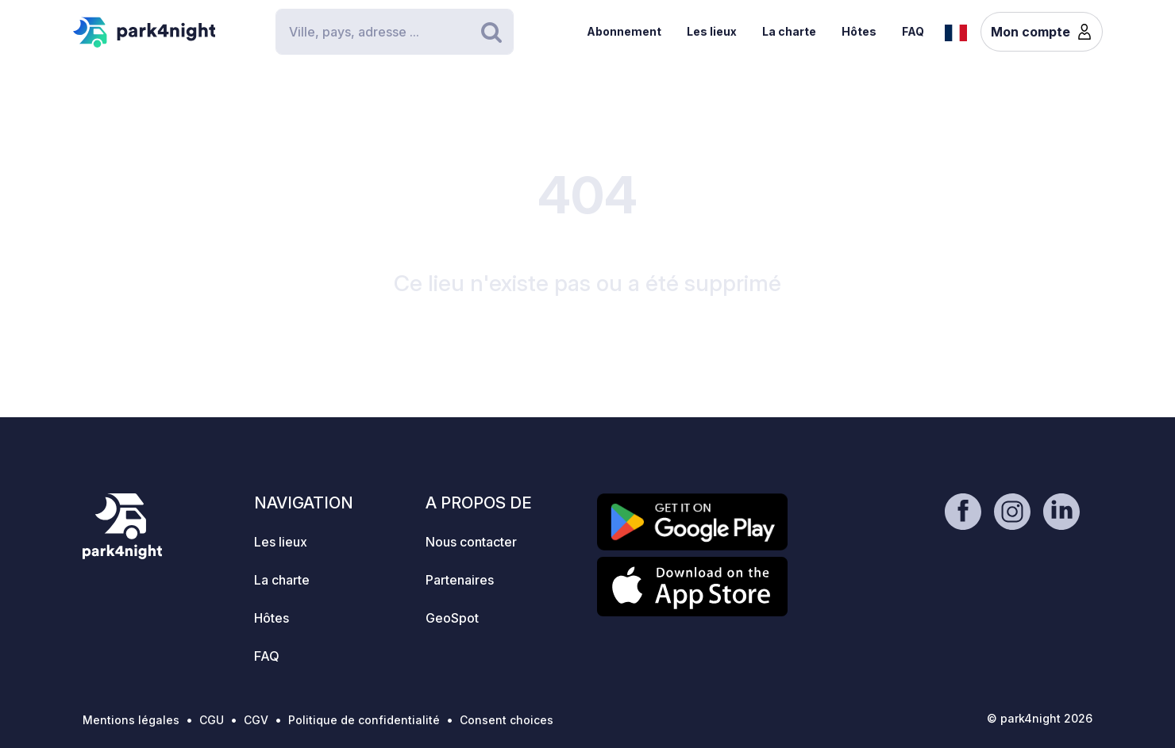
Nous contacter (471, 542)
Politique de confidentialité (364, 720)
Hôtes (859, 31)
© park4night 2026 (1039, 718)
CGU (211, 720)
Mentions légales (131, 720)
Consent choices (506, 720)
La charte (789, 31)
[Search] (394, 32)
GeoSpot (452, 618)
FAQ (913, 31)
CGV (256, 720)
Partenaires (460, 580)
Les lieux (712, 31)
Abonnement (624, 31)
